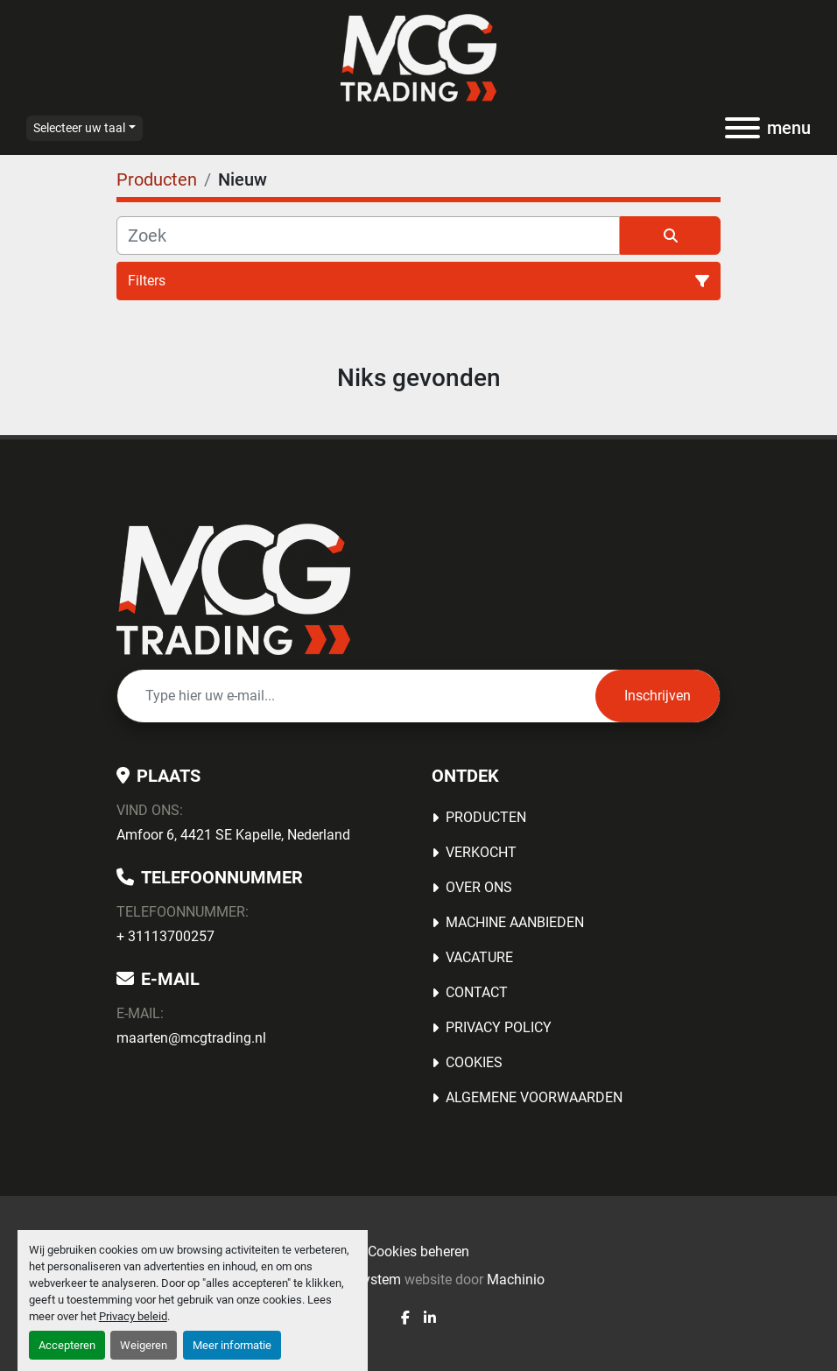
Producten (486, 817)
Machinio (516, 1279)
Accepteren (67, 1345)
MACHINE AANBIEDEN (515, 922)
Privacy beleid (133, 1316)
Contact (477, 992)
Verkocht (481, 852)
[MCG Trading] (233, 588)
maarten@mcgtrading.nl (191, 1038)
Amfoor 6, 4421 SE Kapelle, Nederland (233, 834)
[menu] (742, 127)
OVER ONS (479, 887)
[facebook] (405, 1318)
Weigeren (143, 1345)
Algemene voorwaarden (534, 1097)
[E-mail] (356, 696)
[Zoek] (368, 235)
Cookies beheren (418, 1251)
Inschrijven (657, 695)
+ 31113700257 (165, 936)
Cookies (474, 1062)
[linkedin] (430, 1318)
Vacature (479, 957)
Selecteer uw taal (79, 128)
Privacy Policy (499, 1027)
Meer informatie (232, 1345)
